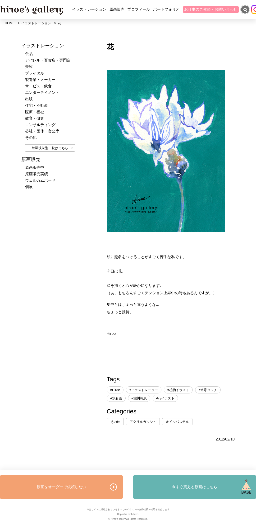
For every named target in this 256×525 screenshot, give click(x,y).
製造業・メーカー (40, 80)
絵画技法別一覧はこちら (50, 148)
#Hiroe (115, 390)
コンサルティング (40, 125)
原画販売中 (34, 168)
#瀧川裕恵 (139, 398)
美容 (29, 67)
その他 (115, 422)
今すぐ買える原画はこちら (194, 487)
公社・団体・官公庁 (42, 131)
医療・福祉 (34, 112)
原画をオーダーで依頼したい (61, 487)
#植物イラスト (178, 390)
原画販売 (116, 9)
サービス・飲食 (38, 86)
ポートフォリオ (166, 9)
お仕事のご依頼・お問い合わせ (210, 9)
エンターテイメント (42, 92)
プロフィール (138, 9)
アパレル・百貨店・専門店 (48, 60)
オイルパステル (177, 422)
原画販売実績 (36, 174)
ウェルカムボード (40, 180)
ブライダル (34, 73)
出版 (29, 99)
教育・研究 (34, 118)
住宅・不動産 (36, 106)
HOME (10, 23)
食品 (29, 54)
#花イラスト (165, 398)
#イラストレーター (143, 390)
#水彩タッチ (208, 390)
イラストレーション (89, 9)
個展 (29, 187)
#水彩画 (116, 398)
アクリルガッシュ (143, 422)
